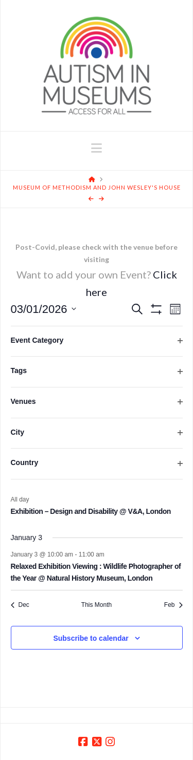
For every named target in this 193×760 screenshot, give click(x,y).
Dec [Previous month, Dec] (20, 604)
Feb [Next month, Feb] (173, 604)
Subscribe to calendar (90, 638)
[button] (96, 148)
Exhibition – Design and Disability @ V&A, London (91, 511)
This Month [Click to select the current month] (96, 604)
